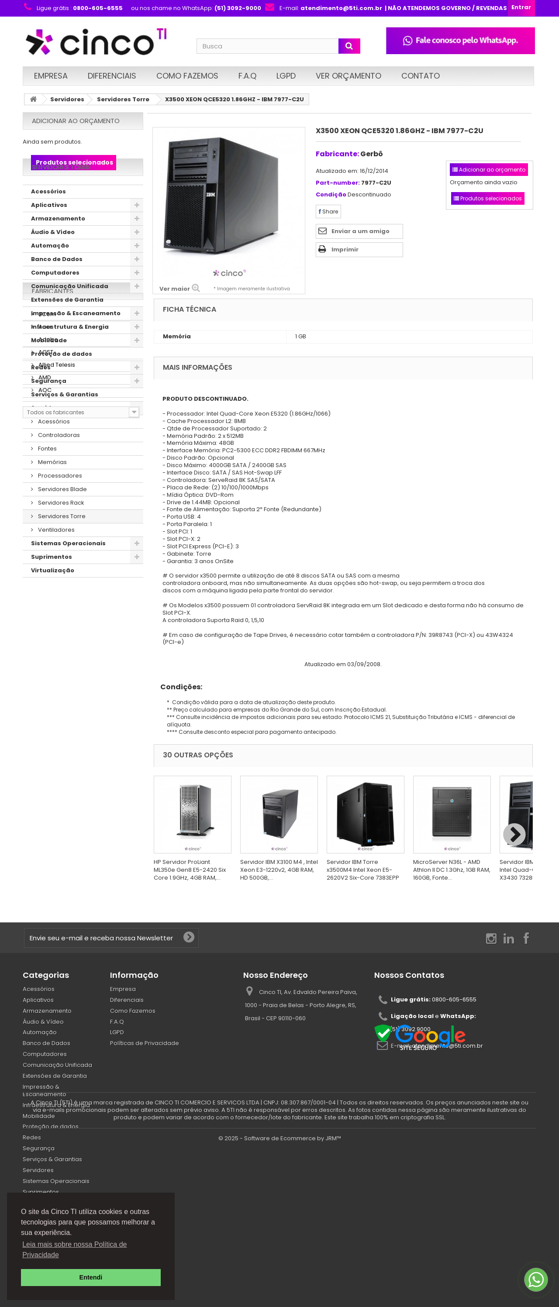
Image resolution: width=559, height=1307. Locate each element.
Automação (50, 270)
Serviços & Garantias (64, 419)
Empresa (51, 75)
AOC (44, 719)
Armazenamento (58, 243)
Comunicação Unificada (69, 311)
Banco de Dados (57, 284)
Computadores (55, 297)
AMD (44, 707)
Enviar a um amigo (360, 231)
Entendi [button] (91, 1277)
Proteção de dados (61, 379)
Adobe (47, 669)
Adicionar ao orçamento (76, 120)
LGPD (286, 75)
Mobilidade (49, 365)
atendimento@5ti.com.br (447, 1045)
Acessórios (48, 216)
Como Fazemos (187, 75)
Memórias (52, 487)
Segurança (48, 406)
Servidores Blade (62, 514)
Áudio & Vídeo (53, 257)
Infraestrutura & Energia (70, 351)
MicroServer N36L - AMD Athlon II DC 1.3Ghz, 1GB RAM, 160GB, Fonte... (451, 870)
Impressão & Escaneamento (76, 338)
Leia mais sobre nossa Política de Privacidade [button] (74, 1250)
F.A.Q (247, 75)
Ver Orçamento (348, 75)
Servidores (67, 99)
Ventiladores (56, 554)
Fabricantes (52, 624)
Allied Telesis (56, 694)
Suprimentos (51, 582)
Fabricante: (337, 154)
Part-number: (338, 183)
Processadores (59, 500)
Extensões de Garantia (67, 324)
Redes (41, 392)
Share (328, 211)
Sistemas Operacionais (68, 568)
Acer (44, 656)
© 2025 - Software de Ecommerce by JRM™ (279, 1296)
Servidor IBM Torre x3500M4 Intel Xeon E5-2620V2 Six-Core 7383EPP (363, 870)
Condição (331, 195)
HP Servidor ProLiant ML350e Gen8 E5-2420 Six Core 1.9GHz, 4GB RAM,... (190, 870)
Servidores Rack (60, 527)
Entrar (521, 7)
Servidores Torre (123, 99)
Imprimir (345, 249)
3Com (46, 644)
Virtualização (52, 595)
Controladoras (58, 460)
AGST (45, 682)
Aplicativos (49, 230)
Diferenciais (112, 75)
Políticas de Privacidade (144, 1043)
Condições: (178, 687)
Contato (420, 75)
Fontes (47, 473)
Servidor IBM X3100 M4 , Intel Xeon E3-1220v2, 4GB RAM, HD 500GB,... (279, 870)
